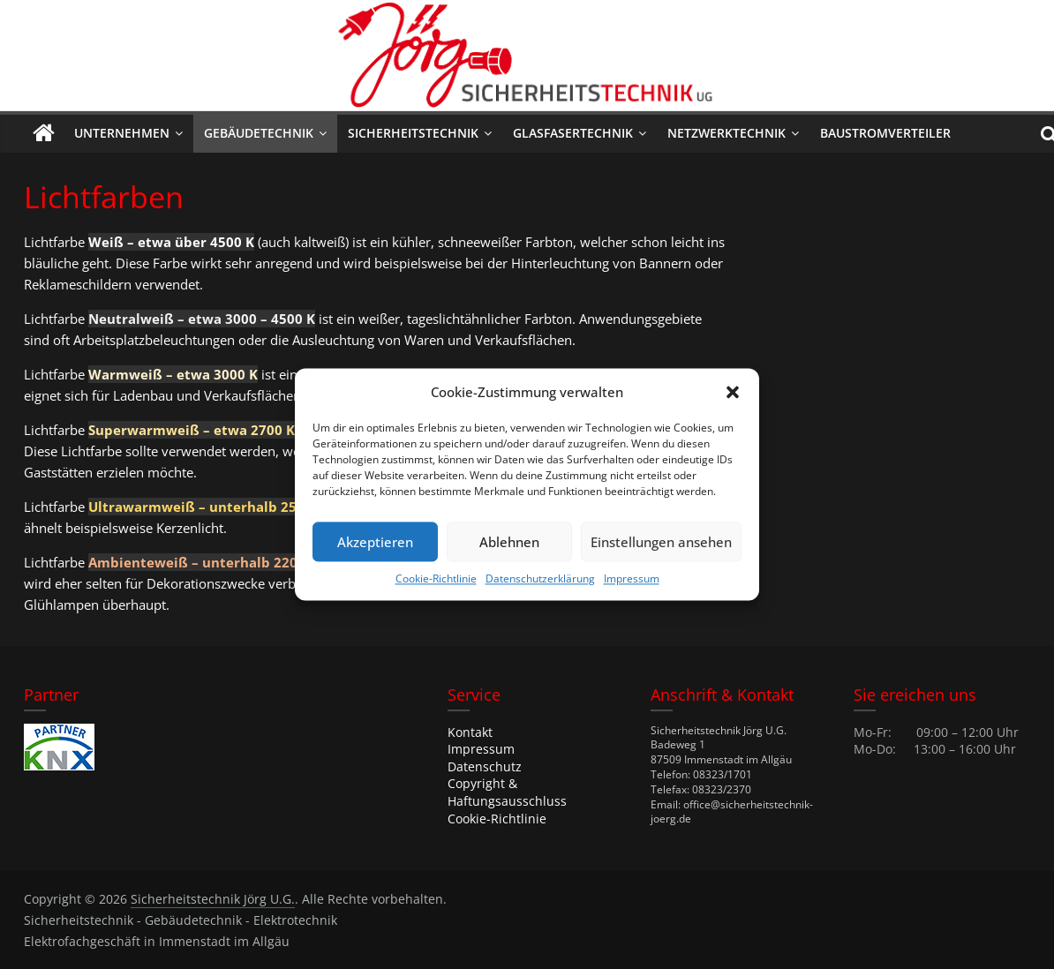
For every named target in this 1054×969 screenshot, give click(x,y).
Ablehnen (509, 542)
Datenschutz (485, 766)
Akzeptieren (375, 542)
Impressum (631, 578)
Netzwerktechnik (726, 132)
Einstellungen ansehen (661, 542)
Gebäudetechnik (258, 132)
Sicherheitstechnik (413, 132)
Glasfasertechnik (573, 132)
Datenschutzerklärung (540, 578)
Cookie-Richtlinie (436, 578)
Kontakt (470, 732)
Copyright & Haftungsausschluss (507, 792)
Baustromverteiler (885, 132)
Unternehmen (121, 132)
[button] (733, 392)
